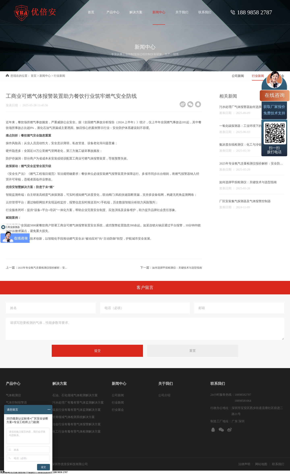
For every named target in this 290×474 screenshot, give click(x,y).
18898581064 (243, 400)
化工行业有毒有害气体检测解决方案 (76, 431)
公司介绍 (164, 395)
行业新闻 (59, 75)
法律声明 (244, 464)
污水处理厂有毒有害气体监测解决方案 (78, 402)
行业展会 (118, 409)
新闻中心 (45, 75)
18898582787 (243, 394)
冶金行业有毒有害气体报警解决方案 (76, 424)
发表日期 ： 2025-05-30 (234, 150)
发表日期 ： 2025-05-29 (234, 169)
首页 (33, 75)
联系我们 (278, 464)
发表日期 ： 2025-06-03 (234, 132)
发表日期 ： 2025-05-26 (234, 188)
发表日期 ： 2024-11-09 (234, 207)
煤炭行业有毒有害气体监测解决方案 (76, 409)
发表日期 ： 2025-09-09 (234, 113)
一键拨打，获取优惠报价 (47, 472)
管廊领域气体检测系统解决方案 (73, 417)
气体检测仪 (13, 395)
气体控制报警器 (16, 402)
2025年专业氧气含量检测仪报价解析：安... (46, 267)
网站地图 (261, 464)
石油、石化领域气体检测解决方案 (75, 395)
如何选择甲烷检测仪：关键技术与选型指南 (173, 267)
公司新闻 (238, 76)
